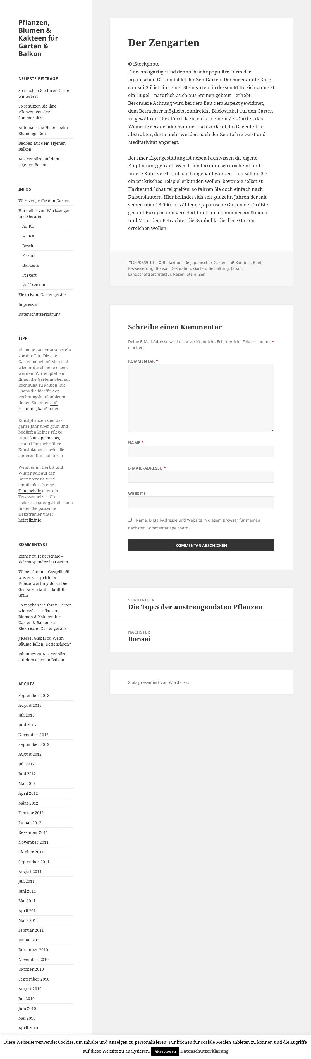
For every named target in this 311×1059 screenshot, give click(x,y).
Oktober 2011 (31, 852)
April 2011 (28, 910)
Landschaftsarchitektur (149, 274)
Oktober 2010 (31, 969)
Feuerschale (29, 490)
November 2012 (33, 734)
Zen (201, 274)
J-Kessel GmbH (32, 638)
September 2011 (33, 861)
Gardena (30, 265)
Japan (236, 268)
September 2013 (33, 695)
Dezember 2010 (33, 949)
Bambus (243, 262)
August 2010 (30, 988)
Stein (191, 274)
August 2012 (30, 754)
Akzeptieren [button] (165, 1051)
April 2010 (28, 1028)
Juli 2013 (26, 715)
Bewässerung (141, 268)
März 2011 (28, 920)
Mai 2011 (26, 900)
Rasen (179, 274)
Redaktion (172, 262)
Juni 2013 (27, 724)
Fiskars (28, 255)
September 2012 (33, 744)
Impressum (29, 304)
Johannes (27, 653)
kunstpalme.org (45, 438)
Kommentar (143, 361)
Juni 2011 (27, 891)
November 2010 (33, 959)
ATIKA (28, 236)
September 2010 (33, 979)
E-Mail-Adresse (147, 468)
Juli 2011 (26, 881)
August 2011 (30, 871)
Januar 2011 (29, 940)
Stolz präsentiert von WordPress (158, 682)
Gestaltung (218, 268)
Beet (257, 262)
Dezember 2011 (33, 832)
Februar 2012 (31, 812)
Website (137, 493)
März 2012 (28, 803)
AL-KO (28, 226)
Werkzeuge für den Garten (44, 200)
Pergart (29, 275)
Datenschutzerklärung (39, 314)
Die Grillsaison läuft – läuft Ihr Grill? (43, 589)
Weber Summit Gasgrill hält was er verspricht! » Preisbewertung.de (44, 577)
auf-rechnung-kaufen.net (38, 405)
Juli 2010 (26, 998)
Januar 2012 (29, 822)
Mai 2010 (26, 1018)
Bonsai (162, 268)
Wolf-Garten (33, 284)
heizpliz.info (29, 520)
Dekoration (181, 268)
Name (136, 442)
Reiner (24, 556)
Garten (199, 268)
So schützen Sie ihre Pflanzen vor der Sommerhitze (37, 111)
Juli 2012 (26, 764)
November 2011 (33, 842)
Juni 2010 (27, 1008)
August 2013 (30, 705)
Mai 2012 (26, 783)
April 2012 (28, 793)
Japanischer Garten (208, 262)
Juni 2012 (27, 773)
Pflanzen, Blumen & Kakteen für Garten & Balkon (38, 38)
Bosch (27, 245)
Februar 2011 (31, 930)
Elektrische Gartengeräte (42, 294)
